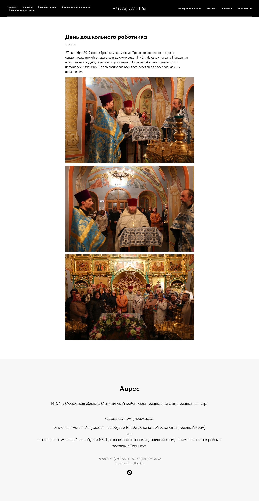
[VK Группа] (129, 472)
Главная (12, 6)
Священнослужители (22, 10)
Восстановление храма (76, 6)
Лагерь (211, 8)
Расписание (245, 8)
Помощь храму (47, 6)
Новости (226, 8)
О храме (27, 6)
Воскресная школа (189, 8)
